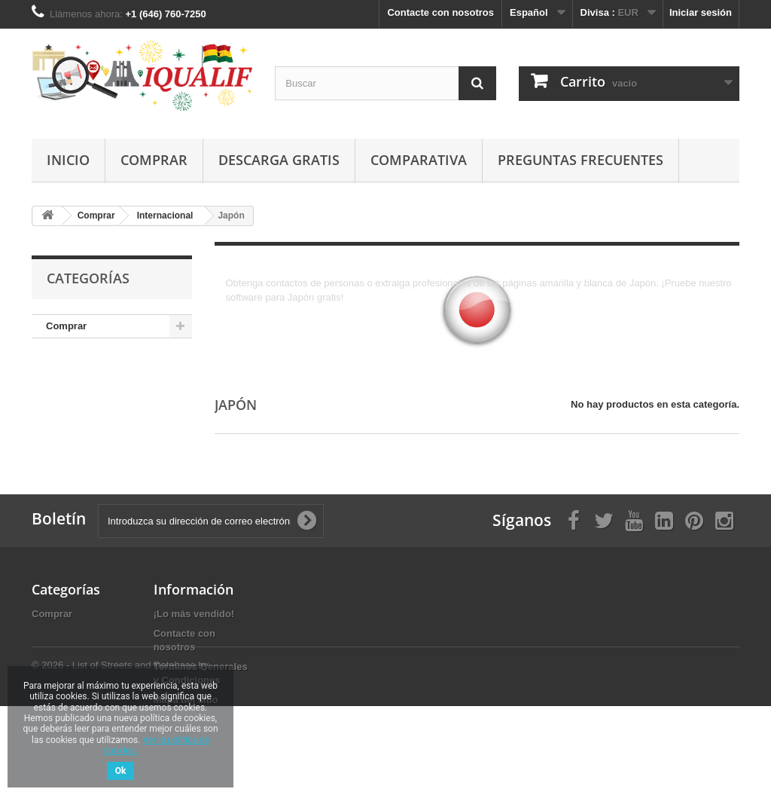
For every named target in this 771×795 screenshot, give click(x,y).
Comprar (153, 160)
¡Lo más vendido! (194, 613)
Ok (120, 771)
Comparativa (418, 160)
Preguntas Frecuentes (580, 160)
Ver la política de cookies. (156, 745)
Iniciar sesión (700, 12)
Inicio (68, 160)
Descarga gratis (279, 160)
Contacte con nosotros (440, 12)
